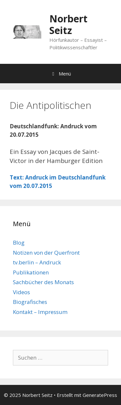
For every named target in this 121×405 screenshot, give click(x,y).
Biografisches (30, 302)
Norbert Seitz (68, 24)
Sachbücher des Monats (43, 282)
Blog (19, 242)
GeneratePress (100, 395)
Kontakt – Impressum (40, 312)
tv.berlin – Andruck (37, 262)
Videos (21, 292)
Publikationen (31, 272)
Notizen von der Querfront (46, 252)
